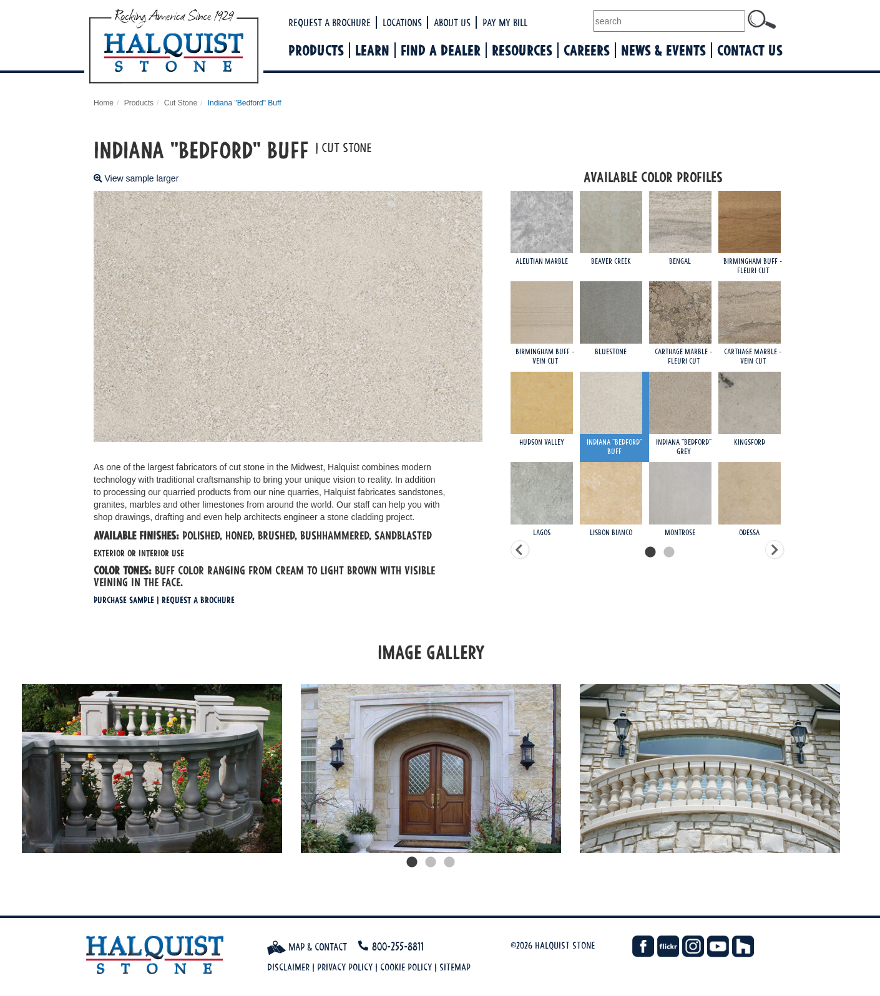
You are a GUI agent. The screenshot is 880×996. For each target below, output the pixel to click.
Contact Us (750, 50)
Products (316, 50)
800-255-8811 (398, 946)
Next (858, 769)
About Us (452, 22)
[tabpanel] (151, 768)
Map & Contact (307, 946)
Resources (522, 50)
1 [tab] (412, 862)
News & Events (663, 50)
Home (104, 103)
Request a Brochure (329, 22)
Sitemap (455, 967)
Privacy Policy (345, 967)
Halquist (219, 47)
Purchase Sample (124, 599)
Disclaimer (288, 967)
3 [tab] (449, 862)
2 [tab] (430, 862)
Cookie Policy (406, 967)
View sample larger (136, 178)
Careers (587, 50)
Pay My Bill (504, 22)
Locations (402, 22)
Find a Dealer (441, 50)
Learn (372, 50)
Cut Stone (180, 103)
